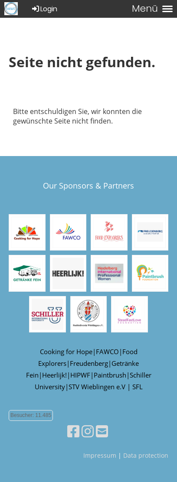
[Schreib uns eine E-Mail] (102, 431)
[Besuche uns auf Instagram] (88, 431)
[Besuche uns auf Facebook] (73, 431)
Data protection (145, 455)
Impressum (99, 455)
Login (44, 9)
